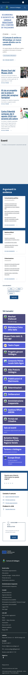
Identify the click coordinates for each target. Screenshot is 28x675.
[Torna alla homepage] (14, 561)
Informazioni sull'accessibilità (9, 604)
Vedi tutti (14, 297)
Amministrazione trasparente (9, 586)
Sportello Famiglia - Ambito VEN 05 (11, 575)
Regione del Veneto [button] (5, 2)
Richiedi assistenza (6, 592)
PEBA (3, 618)
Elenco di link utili (6, 625)
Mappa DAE (5, 630)
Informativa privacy (7, 597)
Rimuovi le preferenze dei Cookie (10, 668)
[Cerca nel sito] (25, 7)
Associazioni (5, 622)
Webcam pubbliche (6, 627)
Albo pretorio (5, 573)
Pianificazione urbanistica (8, 580)
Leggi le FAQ (5, 607)
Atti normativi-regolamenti (8, 615)
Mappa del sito (5, 665)
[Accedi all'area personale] (24, 2)
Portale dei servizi (6, 578)
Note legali (4, 609)
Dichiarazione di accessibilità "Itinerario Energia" (14, 602)
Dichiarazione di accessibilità (9, 600)
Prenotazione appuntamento (9, 571)
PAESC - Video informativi (8, 620)
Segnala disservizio (6, 595)
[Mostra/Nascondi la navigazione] (2, 7)
